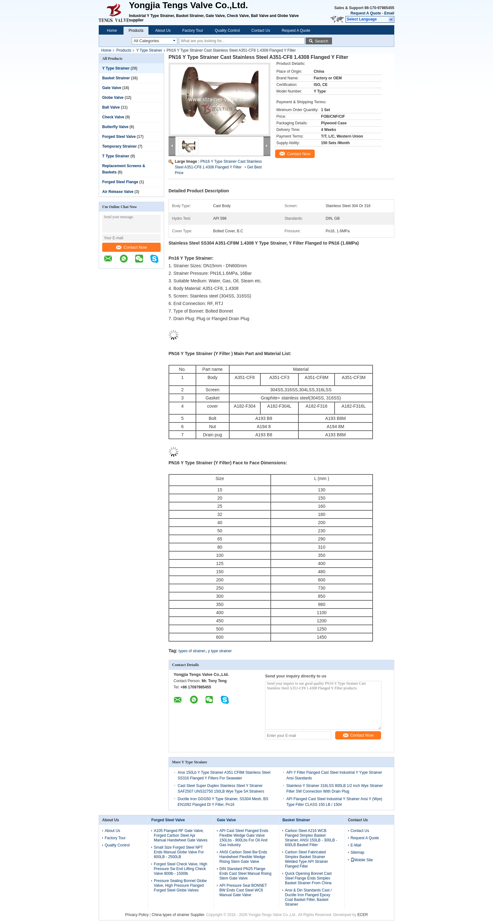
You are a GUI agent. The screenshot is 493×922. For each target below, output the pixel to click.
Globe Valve (113, 97)
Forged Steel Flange (120, 182)
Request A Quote (366, 13)
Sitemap (357, 852)
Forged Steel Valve (119, 136)
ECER (362, 915)
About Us (162, 30)
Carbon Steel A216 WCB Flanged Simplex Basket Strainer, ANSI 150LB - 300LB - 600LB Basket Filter (311, 838)
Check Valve (113, 117)
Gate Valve (111, 88)
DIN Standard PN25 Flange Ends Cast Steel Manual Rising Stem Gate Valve (245, 873)
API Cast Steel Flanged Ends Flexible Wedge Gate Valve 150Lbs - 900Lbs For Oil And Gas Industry (243, 838)
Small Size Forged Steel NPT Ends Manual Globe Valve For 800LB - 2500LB (179, 852)
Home (112, 30)
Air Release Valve (117, 191)
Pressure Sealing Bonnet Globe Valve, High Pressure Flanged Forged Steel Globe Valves (180, 885)
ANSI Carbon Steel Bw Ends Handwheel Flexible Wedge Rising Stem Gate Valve (243, 857)
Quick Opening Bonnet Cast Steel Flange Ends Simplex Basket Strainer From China (308, 878)
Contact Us (261, 30)
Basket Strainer (116, 78)
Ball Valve (111, 107)
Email (389, 13)
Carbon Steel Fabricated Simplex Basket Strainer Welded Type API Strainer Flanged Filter (306, 859)
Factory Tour (192, 30)
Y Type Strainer (149, 50)
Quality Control (227, 30)
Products (136, 30)
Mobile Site (362, 860)
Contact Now (131, 247)
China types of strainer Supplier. (179, 915)
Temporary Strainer (119, 146)
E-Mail (356, 845)
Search (321, 41)
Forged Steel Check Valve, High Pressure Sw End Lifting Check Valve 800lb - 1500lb (180, 869)
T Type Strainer (115, 156)
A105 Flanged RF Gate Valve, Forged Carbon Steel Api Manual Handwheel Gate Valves (181, 835)
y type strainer (220, 651)
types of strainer (192, 651)
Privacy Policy (137, 915)
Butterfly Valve (115, 127)
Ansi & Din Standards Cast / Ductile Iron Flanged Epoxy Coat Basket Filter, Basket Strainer (308, 897)
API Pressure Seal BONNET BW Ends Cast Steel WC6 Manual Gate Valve (243, 890)
